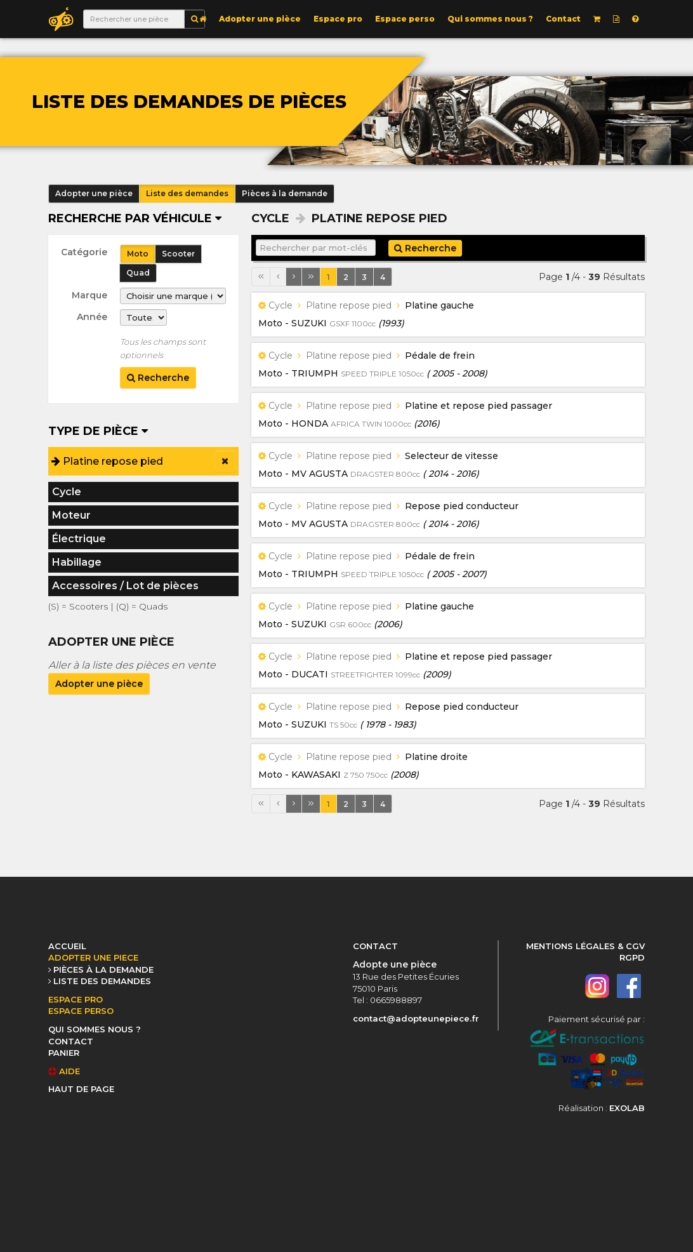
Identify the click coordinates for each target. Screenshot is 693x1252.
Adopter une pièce (260, 18)
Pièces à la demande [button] (284, 193)
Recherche (158, 377)
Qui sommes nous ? (490, 18)
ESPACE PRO (75, 999)
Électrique (79, 539)
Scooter (178, 253)
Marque (89, 295)
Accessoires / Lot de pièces (125, 586)
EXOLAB (627, 1108)
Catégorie (84, 252)
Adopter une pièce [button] (94, 193)
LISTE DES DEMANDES (102, 981)
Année (92, 317)
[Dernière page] (310, 276)
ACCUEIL (67, 946)
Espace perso (405, 18)
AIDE (64, 1071)
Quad (138, 272)
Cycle (66, 492)
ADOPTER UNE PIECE (93, 957)
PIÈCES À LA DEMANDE (103, 969)
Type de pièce (98, 431)
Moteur (71, 515)
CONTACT (70, 1041)
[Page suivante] (294, 276)
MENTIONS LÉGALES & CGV (585, 946)
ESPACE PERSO (81, 1011)
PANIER (63, 1053)
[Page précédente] (278, 276)
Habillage (77, 562)
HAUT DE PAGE (81, 1089)
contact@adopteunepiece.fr (416, 1018)
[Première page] (260, 276)
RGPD (632, 957)
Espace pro (338, 18)
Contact (563, 18)
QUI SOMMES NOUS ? (94, 1029)
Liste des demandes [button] (187, 193)
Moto (137, 253)
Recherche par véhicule (134, 218)
